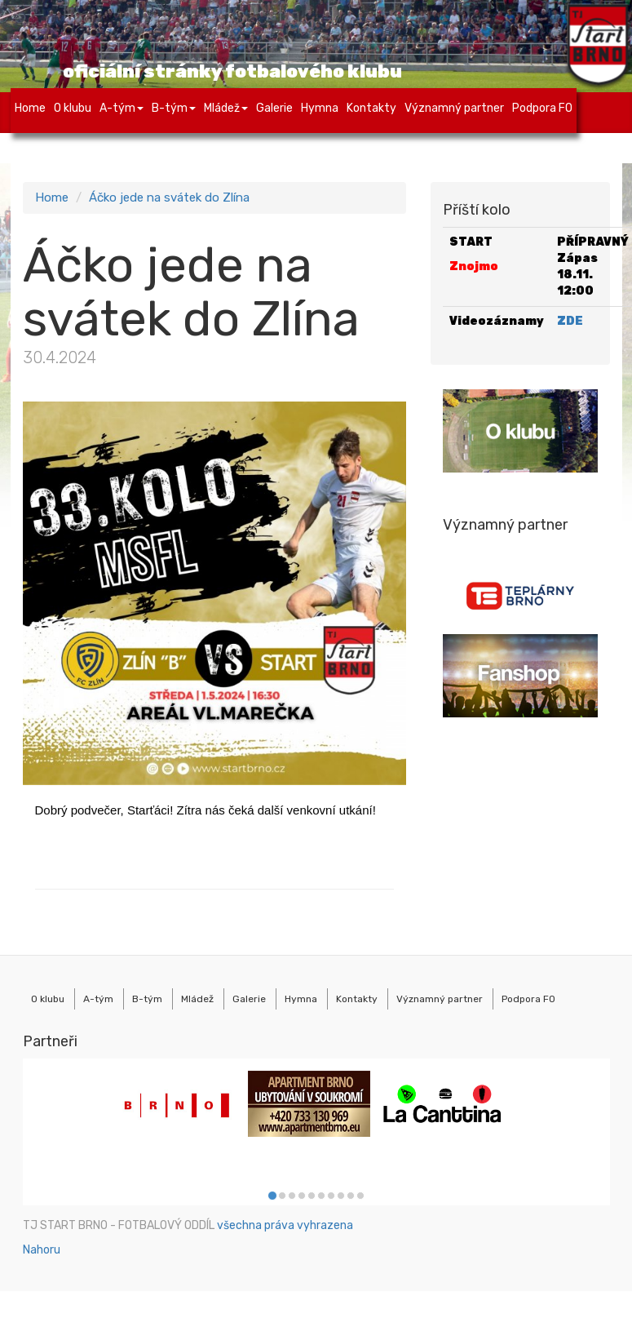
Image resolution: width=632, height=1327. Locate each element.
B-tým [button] (174, 108)
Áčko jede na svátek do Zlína (169, 197)
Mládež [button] (226, 108)
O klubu (72, 108)
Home (30, 108)
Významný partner (454, 108)
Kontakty (371, 108)
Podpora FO (542, 108)
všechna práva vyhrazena (285, 1225)
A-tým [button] (121, 108)
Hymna (319, 108)
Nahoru (41, 1250)
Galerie (274, 108)
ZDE (570, 321)
